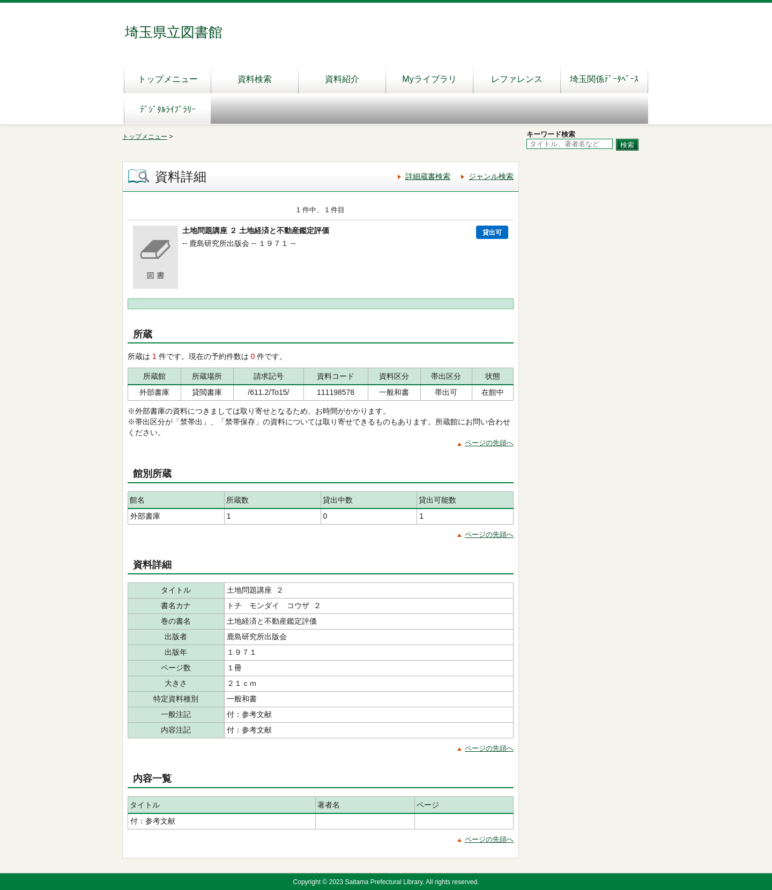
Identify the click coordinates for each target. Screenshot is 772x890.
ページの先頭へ (489, 443)
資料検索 (254, 79)
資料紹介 (342, 79)
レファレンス (517, 79)
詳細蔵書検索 (427, 176)
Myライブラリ (429, 79)
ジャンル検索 (491, 176)
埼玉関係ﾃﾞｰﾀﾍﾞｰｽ (604, 79)
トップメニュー (168, 79)
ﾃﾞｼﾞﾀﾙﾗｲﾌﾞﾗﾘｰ (168, 109)
